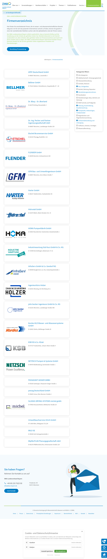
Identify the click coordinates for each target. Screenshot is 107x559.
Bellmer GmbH (34, 88)
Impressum (57, 555)
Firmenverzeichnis (93, 5)
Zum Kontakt (11, 531)
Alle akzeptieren (61, 551)
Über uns (15, 5)
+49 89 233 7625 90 (14, 523)
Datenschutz (50, 555)
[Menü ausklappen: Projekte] (56, 5)
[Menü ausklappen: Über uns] (19, 5)
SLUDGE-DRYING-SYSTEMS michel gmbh (44, 422)
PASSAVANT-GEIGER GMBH (39, 389)
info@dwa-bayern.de (10, 526)
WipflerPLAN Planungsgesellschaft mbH (44, 475)
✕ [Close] (82, 531)
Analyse (32, 547)
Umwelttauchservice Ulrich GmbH (42, 441)
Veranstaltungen (27, 5)
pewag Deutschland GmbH (39, 406)
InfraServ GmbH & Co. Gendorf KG (42, 276)
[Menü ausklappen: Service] (85, 5)
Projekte (52, 5)
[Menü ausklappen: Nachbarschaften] (47, 5)
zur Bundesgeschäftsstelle (13, 12)
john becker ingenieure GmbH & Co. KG (44, 313)
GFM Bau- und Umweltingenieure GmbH (44, 181)
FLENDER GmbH (35, 162)
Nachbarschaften (41, 5)
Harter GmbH (33, 200)
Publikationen (71, 5)
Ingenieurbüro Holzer (37, 294)
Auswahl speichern (47, 551)
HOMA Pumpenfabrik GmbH (39, 238)
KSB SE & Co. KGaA (36, 351)
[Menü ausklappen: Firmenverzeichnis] (100, 5)
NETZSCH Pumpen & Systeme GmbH (43, 370)
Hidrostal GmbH (34, 219)
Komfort (32, 542)
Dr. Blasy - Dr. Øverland (37, 107)
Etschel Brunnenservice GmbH (40, 143)
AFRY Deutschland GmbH (38, 72)
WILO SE (31, 458)
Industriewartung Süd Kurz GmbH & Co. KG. (46, 257)
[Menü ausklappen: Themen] (65, 5)
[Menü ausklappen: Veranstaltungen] (33, 5)
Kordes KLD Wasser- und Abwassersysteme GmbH (45, 334)
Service (81, 5)
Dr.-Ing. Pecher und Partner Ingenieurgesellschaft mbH (39, 127)
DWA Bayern (47, 59)
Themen (61, 5)
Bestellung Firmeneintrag (18, 49)
